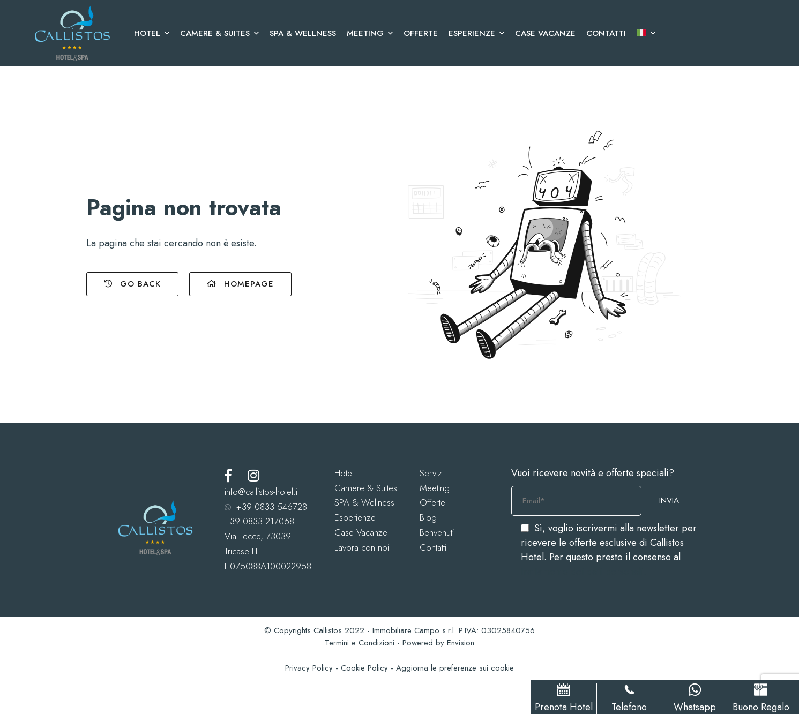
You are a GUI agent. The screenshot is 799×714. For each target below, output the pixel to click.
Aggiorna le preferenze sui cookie (455, 668)
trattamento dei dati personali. (583, 571)
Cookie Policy (364, 668)
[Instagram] (253, 475)
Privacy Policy (309, 668)
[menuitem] (643, 33)
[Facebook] (228, 475)
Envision (460, 643)
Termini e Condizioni (359, 643)
